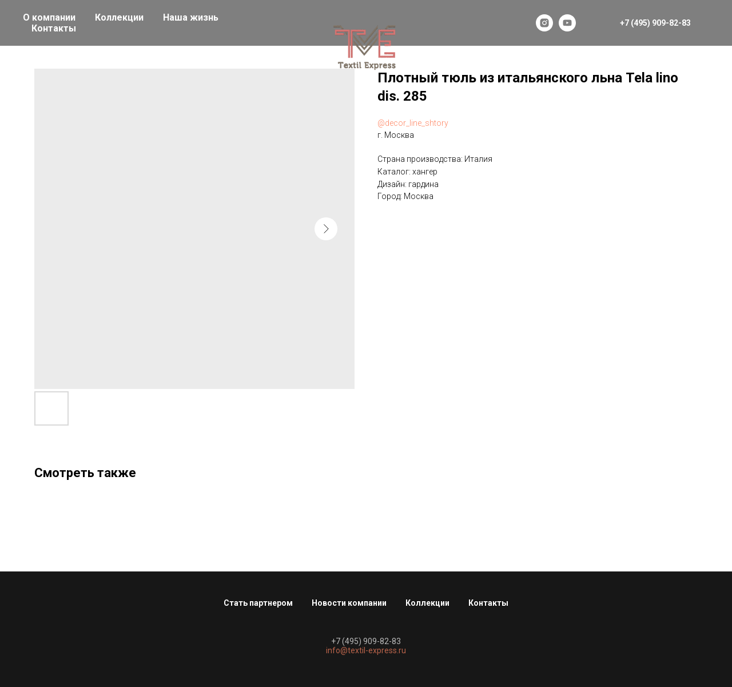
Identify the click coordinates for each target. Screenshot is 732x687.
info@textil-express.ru (366, 650)
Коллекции (119, 17)
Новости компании (349, 602)
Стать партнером (258, 602)
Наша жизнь (190, 17)
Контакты (53, 28)
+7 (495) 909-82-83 (366, 641)
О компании (49, 17)
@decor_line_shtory (412, 123)
